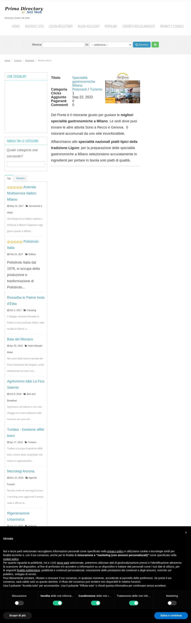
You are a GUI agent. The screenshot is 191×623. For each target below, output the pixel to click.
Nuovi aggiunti (89, 26)
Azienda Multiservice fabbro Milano (21, 193)
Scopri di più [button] (17, 615)
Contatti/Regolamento (138, 26)
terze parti (63, 562)
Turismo (17, 60)
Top (9, 178)
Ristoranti (29, 60)
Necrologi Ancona (20, 471)
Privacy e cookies (172, 26)
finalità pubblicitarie (28, 570)
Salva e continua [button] (171, 615)
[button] (186, 532)
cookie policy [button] (10, 559)
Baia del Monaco (20, 339)
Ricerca (58, 45)
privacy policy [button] (115, 551)
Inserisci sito (34, 26)
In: (109, 45)
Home (16, 26)
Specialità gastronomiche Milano (83, 81)
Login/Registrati (61, 26)
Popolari (111, 26)
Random (20, 178)
